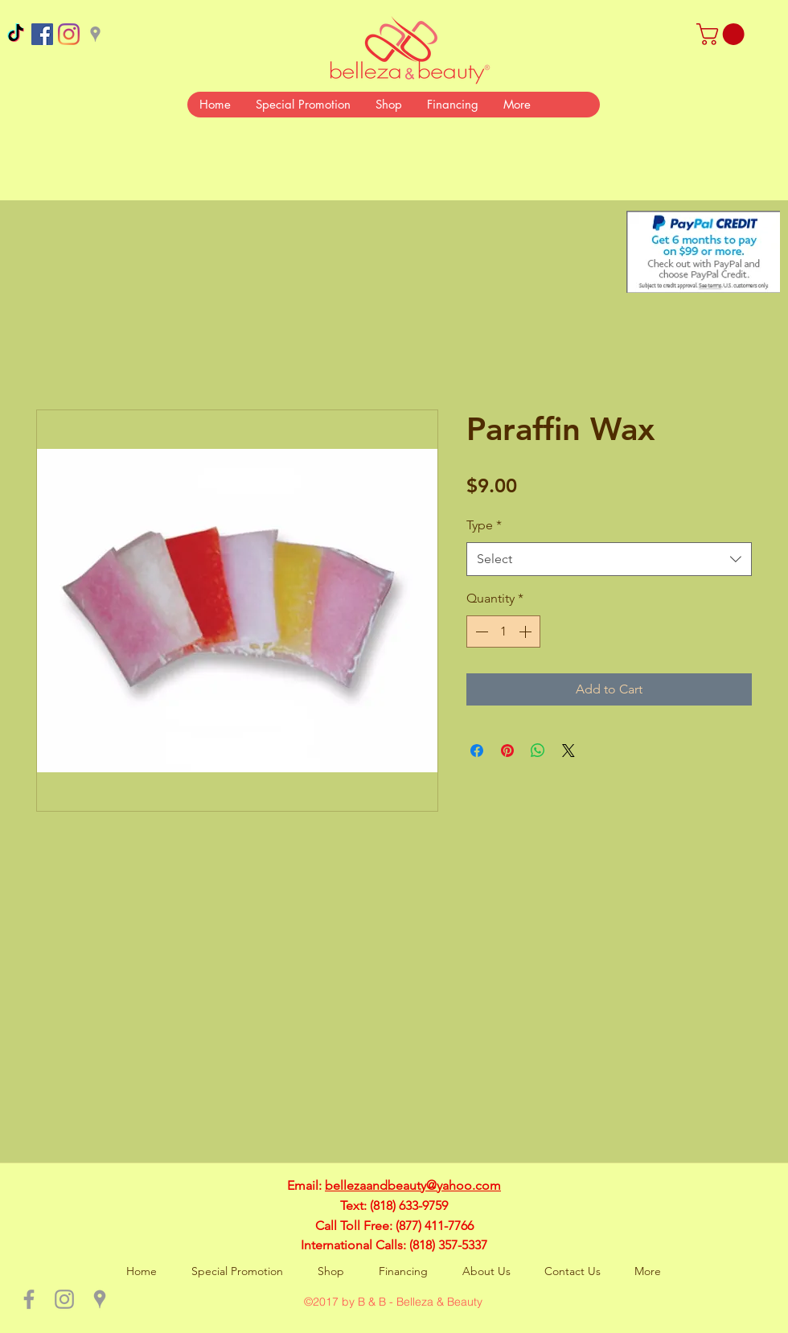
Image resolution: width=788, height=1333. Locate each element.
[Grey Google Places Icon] (95, 34)
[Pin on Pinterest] (507, 750)
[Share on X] (568, 750)
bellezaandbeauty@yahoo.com (413, 1185)
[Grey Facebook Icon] (29, 1299)
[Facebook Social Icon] (42, 34)
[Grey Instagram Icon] (64, 1299)
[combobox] (609, 559)
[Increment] (526, 631)
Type (484, 525)
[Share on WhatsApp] (538, 750)
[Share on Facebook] (476, 750)
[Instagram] (69, 34)
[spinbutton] (503, 631)
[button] (722, 34)
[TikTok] (16, 34)
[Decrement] (480, 631)
